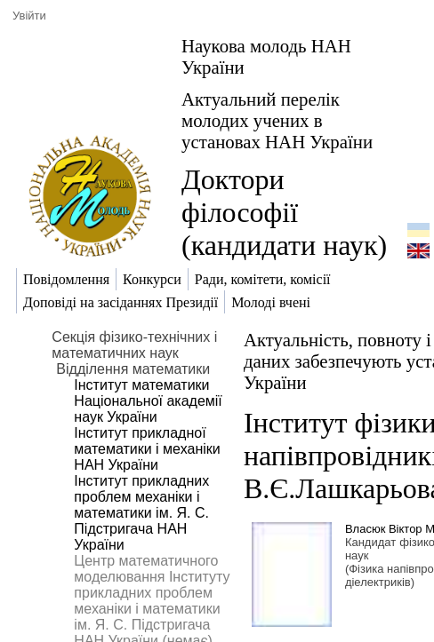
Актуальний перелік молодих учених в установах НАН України (277, 120)
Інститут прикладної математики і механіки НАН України (147, 448)
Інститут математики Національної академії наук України (147, 400)
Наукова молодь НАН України (266, 56)
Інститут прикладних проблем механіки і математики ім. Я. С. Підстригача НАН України (141, 512)
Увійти (29, 15)
